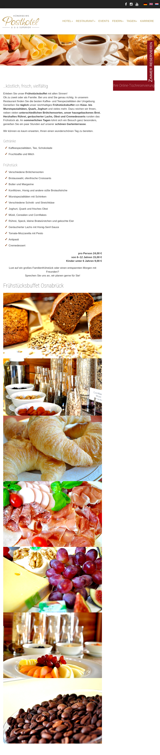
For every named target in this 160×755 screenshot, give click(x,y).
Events (103, 21)
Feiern (118, 21)
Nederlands (156, 4)
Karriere (147, 21)
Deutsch (145, 4)
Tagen (132, 21)
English (151, 4)
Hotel (67, 21)
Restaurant (85, 21)
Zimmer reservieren (150, 62)
